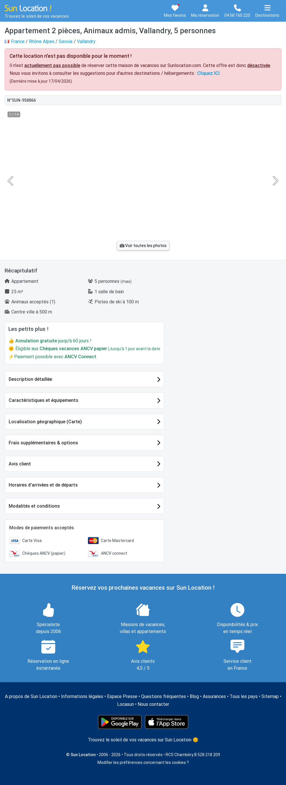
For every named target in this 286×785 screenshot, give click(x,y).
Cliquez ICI (208, 73)
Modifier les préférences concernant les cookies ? (143, 762)
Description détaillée (30, 379)
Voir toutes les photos (143, 245)
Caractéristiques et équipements (43, 400)
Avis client (20, 464)
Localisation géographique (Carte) (45, 421)
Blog (194, 696)
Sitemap (270, 696)
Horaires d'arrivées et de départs (43, 485)
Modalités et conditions (34, 506)
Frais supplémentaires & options (43, 443)
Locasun (125, 704)
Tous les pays (244, 696)
